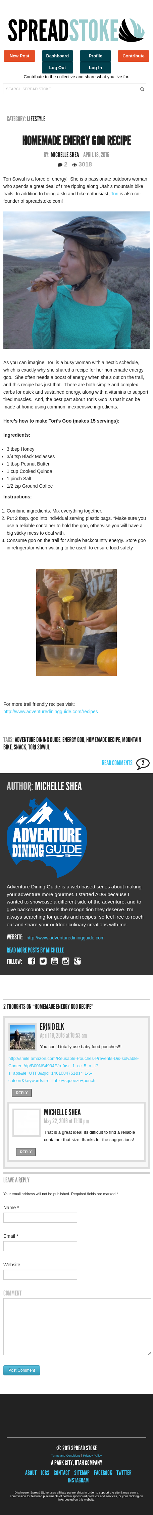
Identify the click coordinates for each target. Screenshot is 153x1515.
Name (11, 1207)
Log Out (57, 67)
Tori (114, 193)
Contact (62, 1473)
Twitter (124, 1473)
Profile (95, 55)
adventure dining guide (37, 740)
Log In (95, 67)
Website (11, 1264)
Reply (22, 1093)
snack (20, 747)
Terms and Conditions (66, 1455)
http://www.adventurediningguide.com (66, 937)
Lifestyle (36, 119)
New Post (20, 55)
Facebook (103, 1473)
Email (10, 1236)
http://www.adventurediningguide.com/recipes (50, 711)
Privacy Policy (92, 1455)
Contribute (133, 55)
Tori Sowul (39, 747)
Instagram (78, 1480)
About (31, 1473)
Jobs (45, 1473)
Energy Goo (73, 740)
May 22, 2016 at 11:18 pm (66, 1121)
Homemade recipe (103, 740)
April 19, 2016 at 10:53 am (63, 1035)
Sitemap (82, 1473)
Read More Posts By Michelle (35, 950)
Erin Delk (52, 1026)
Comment (12, 1293)
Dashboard (57, 55)
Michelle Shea (65, 155)
